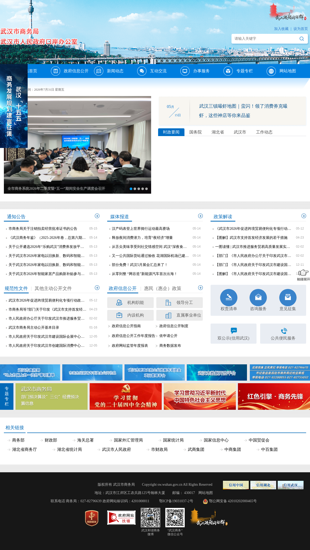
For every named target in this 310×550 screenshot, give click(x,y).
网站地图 (288, 71)
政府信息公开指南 (126, 326)
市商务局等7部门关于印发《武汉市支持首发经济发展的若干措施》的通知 (48, 309)
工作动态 (264, 132)
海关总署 (85, 440)
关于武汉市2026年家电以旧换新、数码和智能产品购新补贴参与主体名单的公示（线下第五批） (48, 265)
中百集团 (269, 449)
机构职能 (135, 302)
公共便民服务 (283, 338)
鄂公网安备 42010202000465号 (229, 501)
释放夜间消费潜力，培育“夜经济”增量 (142, 238)
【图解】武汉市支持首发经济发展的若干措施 (251, 238)
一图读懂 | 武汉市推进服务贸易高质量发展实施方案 (254, 247)
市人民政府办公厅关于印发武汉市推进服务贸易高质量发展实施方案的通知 (48, 318)
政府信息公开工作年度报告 (133, 336)
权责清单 (228, 300)
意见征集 (288, 300)
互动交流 (158, 71)
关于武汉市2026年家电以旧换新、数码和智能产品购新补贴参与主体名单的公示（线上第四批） (48, 256)
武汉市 (240, 132)
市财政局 (159, 449)
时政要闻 (171, 132)
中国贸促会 (259, 440)
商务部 (18, 440)
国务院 (195, 132)
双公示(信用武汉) (233, 338)
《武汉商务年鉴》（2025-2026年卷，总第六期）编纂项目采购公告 (48, 238)
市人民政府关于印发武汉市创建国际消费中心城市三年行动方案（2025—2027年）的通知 (48, 346)
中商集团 (232, 449)
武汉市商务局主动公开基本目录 (34, 327)
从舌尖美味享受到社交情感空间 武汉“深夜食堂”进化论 (151, 247)
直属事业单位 (188, 315)
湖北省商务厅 (24, 449)
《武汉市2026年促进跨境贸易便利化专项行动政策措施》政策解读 (254, 229)
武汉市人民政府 (116, 449)
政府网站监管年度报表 (130, 346)
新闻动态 (115, 71)
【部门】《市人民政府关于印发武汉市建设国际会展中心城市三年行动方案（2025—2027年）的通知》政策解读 (254, 265)
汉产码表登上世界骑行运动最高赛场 (141, 229)
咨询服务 (258, 300)
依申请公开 (168, 336)
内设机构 (135, 315)
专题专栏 (244, 71)
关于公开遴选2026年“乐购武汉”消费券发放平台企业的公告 (48, 247)
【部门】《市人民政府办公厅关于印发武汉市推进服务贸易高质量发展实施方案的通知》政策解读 (254, 256)
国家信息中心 (216, 440)
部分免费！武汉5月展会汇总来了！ (140, 265)
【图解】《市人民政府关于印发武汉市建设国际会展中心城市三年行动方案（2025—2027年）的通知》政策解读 (254, 274)
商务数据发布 (170, 346)
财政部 (51, 440)
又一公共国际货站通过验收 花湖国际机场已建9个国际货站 (151, 256)
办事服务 (201, 71)
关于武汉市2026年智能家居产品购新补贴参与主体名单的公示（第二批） (48, 274)
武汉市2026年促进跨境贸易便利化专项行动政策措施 (48, 300)
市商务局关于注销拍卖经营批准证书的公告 (43, 229)
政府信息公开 (76, 71)
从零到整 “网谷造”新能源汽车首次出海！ (144, 274)
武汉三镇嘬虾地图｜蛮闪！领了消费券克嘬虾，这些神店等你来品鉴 (243, 111)
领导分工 (184, 302)
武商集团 (196, 449)
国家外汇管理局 (128, 440)
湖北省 (218, 132)
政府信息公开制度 (173, 326)
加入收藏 (281, 29)
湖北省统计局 (69, 449)
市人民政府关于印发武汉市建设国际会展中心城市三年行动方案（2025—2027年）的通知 (48, 337)
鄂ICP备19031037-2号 (176, 501)
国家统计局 (173, 440)
